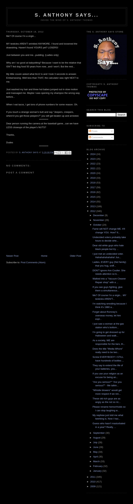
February (98, 466)
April (96, 456)
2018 (93, 182)
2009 (93, 486)
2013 (93, 206)
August (97, 437)
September (99, 433)
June (96, 447)
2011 (93, 477)
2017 (93, 187)
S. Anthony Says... (67, 15)
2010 (93, 481)
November (99, 220)
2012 (93, 211)
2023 (93, 159)
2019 (93, 178)
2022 (93, 163)
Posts (93, 131)
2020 (93, 173)
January (97, 470)
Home (44, 255)
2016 (93, 192)
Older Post (75, 255)
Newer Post (12, 255)
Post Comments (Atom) (33, 262)
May (95, 452)
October (97, 224)
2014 (93, 201)
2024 (93, 154)
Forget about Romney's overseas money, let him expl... (106, 315)
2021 (93, 168)
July (95, 442)
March (96, 461)
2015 (93, 197)
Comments (96, 137)
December (99, 215)
